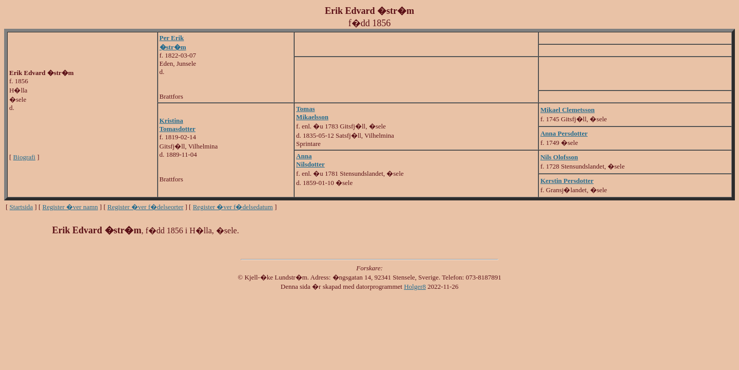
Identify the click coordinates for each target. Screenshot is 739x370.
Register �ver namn (70, 207)
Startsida (21, 207)
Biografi (24, 157)
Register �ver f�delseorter (145, 207)
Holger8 (415, 286)
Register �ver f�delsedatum (233, 207)
